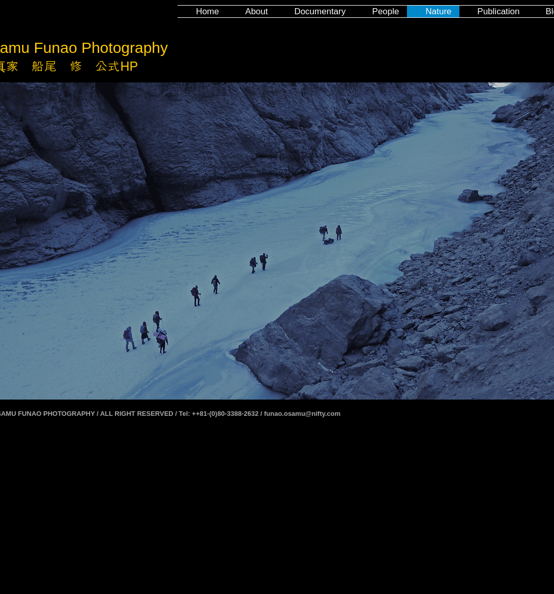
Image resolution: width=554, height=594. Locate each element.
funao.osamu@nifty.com (302, 413)
